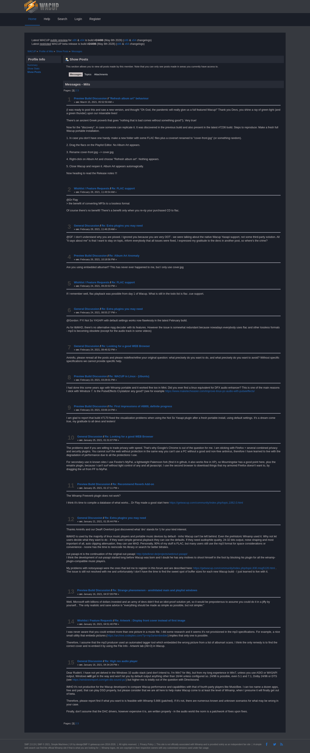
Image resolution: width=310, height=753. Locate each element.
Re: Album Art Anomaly (124, 255)
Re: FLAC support (123, 188)
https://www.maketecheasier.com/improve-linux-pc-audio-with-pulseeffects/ (210, 391)
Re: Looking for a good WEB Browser (125, 346)
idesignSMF (82, 744)
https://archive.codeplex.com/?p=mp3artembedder (137, 635)
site (163, 744)
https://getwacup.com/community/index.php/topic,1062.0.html (206, 502)
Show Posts (34, 72)
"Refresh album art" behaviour (129, 98)
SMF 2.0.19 (30, 744)
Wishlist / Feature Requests (91, 188)
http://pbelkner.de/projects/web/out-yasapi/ (161, 554)
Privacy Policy (146, 744)
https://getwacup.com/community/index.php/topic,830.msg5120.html (234, 568)
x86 (74, 40)
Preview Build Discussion (90, 98)
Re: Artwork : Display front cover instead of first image (150, 620)
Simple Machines (59, 744)
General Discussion (86, 225)
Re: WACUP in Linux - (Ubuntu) (129, 376)
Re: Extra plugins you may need (122, 225)
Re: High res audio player (121, 661)
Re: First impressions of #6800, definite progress (140, 406)
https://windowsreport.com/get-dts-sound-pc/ (99, 679)
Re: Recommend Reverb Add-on (133, 484)
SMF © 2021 (44, 744)
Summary (32, 65)
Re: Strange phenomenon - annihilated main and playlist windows (155, 590)
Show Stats (33, 68)
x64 (82, 40)
